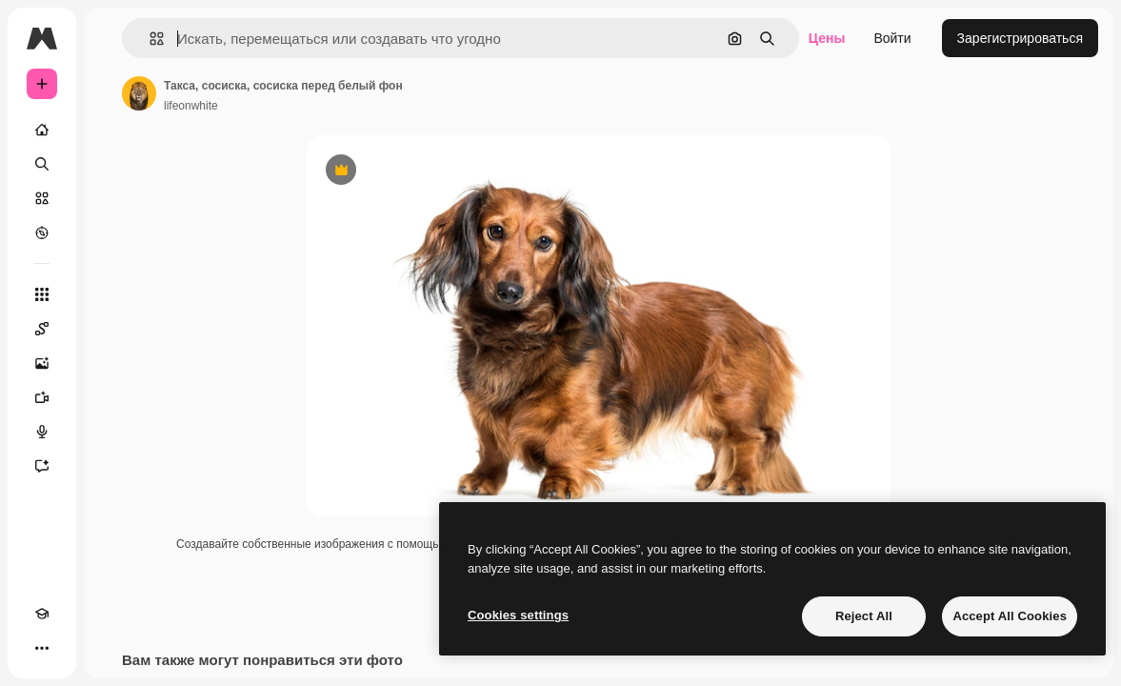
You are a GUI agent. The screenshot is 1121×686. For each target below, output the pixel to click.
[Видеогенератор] (42, 397)
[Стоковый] (42, 198)
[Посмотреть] (42, 232)
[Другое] (42, 648)
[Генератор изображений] (42, 363)
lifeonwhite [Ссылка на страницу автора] (191, 105)
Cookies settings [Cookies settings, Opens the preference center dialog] (518, 615)
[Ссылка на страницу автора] (139, 93)
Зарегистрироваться (1020, 38)
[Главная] (42, 129)
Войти (892, 38)
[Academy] (42, 613)
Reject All (863, 616)
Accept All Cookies (1009, 616)
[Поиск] (42, 164)
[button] (149, 38)
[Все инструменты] (42, 294)
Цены (827, 38)
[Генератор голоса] (42, 431)
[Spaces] (42, 328)
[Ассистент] (42, 466)
